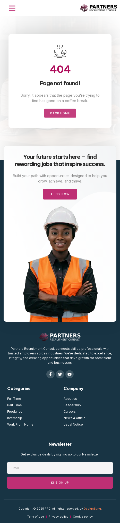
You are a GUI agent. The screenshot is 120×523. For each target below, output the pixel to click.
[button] (12, 8)
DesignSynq (92, 508)
